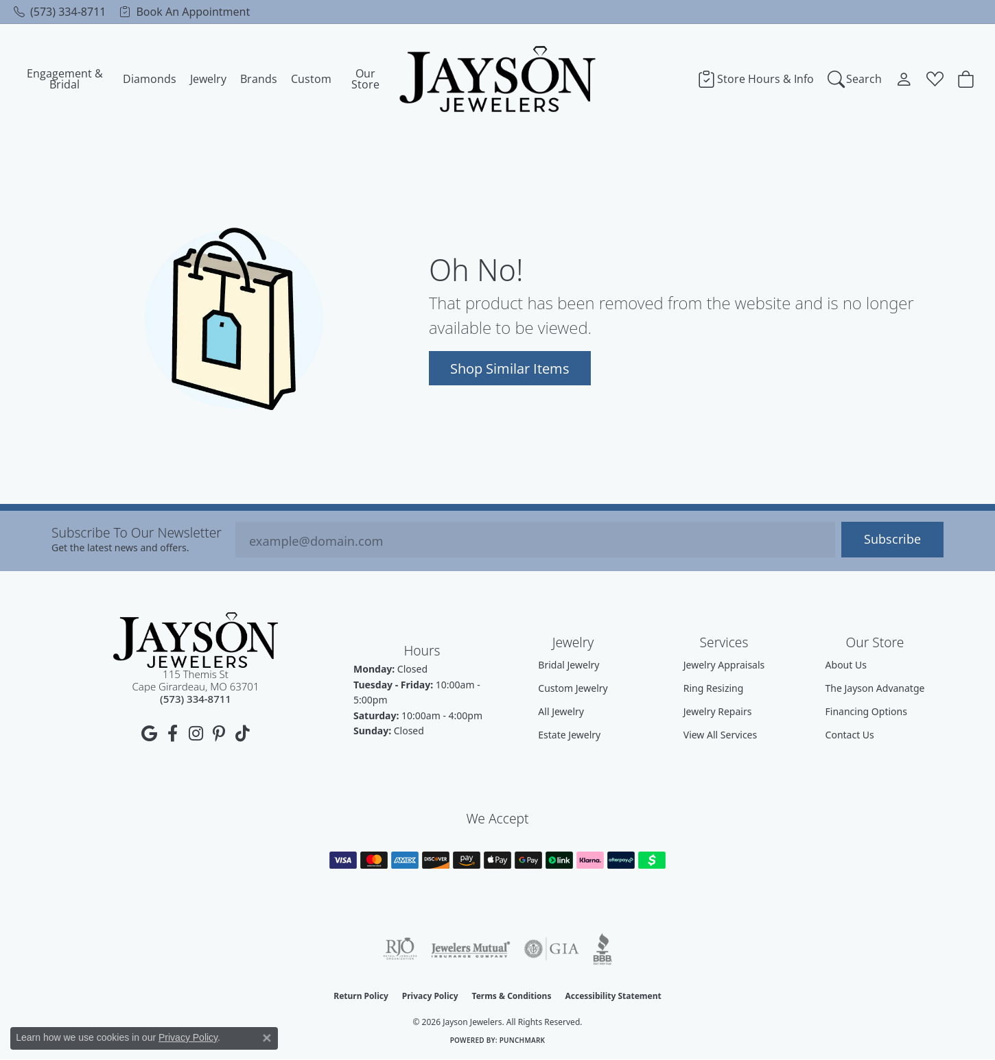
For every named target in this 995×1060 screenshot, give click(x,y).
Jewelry (208, 78)
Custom (311, 78)
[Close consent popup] (267, 1038)
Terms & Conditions (512, 996)
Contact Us (850, 734)
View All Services (720, 734)
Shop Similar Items (510, 368)
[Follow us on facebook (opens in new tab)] (172, 733)
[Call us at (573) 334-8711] (195, 699)
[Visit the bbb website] (602, 949)
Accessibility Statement (613, 996)
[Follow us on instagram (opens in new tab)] (195, 733)
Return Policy (360, 996)
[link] (60, 11)
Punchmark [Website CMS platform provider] (523, 1040)
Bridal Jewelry (568, 664)
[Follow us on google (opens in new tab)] (149, 733)
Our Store (365, 79)
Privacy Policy (430, 996)
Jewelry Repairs (717, 711)
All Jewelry (561, 711)
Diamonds (149, 78)
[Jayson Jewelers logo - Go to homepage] (497, 79)
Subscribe (892, 539)
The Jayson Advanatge (875, 688)
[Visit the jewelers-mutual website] (470, 949)
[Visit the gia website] (551, 949)
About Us (846, 664)
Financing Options (866, 711)
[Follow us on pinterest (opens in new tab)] (219, 733)
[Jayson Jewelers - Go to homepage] (195, 640)
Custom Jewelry (572, 688)
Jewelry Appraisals (724, 664)
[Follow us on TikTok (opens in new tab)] (242, 733)
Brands (258, 78)
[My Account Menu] (904, 79)
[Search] (855, 79)
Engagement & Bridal (65, 79)
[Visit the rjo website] (400, 949)
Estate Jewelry (569, 734)
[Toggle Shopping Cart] (965, 79)
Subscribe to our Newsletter (136, 532)
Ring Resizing (713, 688)
